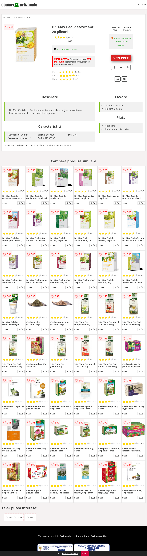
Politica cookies (99, 536)
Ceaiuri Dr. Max (23, 17)
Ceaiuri (142, 4)
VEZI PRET (121, 58)
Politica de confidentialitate (74, 536)
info (21, 203)
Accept (85, 553)
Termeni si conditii (48, 536)
